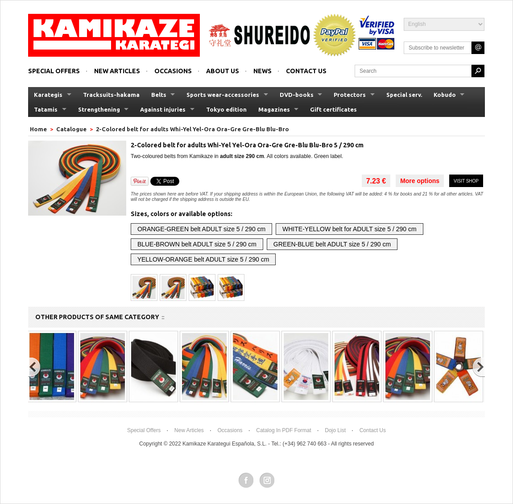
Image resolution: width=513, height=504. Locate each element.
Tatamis (46, 109)
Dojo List (335, 430)
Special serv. (404, 95)
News (262, 71)
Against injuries (163, 109)
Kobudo (445, 95)
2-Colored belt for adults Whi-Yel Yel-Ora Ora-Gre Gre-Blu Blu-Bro (192, 129)
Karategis (48, 95)
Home (39, 129)
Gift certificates (333, 109)
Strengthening (99, 109)
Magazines (274, 109)
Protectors (350, 95)
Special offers (54, 71)
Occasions (173, 71)
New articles (117, 71)
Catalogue (71, 129)
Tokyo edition (226, 109)
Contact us (306, 71)
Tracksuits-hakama (111, 95)
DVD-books (297, 95)
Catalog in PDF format (283, 430)
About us (222, 71)
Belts (158, 95)
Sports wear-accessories (222, 95)
